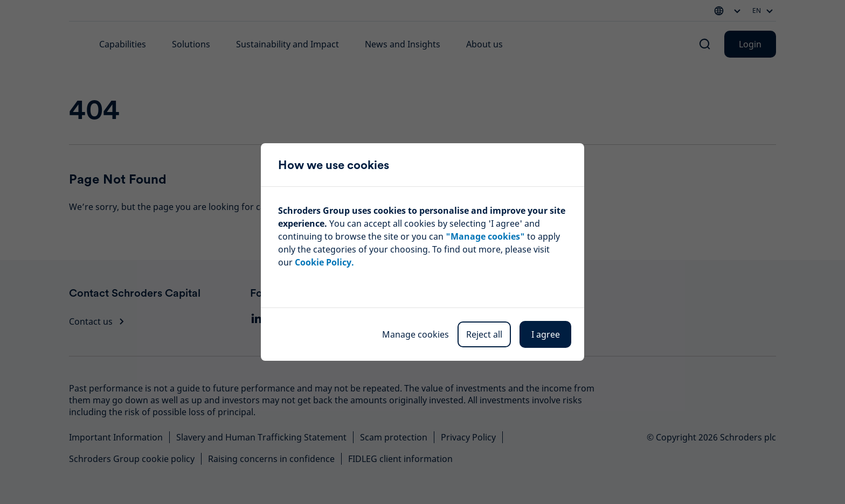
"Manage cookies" (485, 236)
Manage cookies (415, 334)
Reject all (484, 334)
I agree (545, 334)
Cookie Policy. (324, 262)
